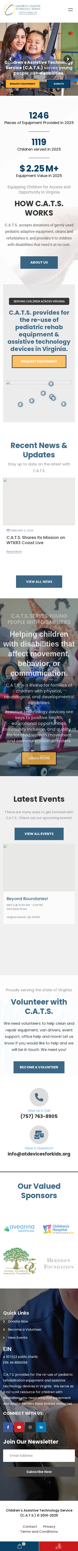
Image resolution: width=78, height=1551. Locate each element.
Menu (70, 10)
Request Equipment (23, 83)
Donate (59, 83)
